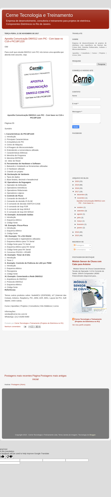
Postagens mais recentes (18, 375)
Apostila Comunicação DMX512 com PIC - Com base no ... (91, 202)
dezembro (81, 195)
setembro (81, 211)
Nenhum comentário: (13, 326)
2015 (77, 235)
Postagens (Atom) (18, 384)
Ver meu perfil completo (81, 325)
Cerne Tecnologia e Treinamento (39, 15)
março (79, 221)
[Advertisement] (35, 352)
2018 (77, 188)
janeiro (80, 228)
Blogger (93, 435)
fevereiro (80, 224)
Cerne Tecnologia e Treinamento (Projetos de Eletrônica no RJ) (88, 320)
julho (79, 218)
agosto (80, 214)
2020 (77, 181)
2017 (77, 192)
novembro (81, 198)
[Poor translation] (9, 457)
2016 (77, 232)
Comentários (80, 250)
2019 (77, 185)
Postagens (79, 245)
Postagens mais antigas (53, 375)
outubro (80, 207)
